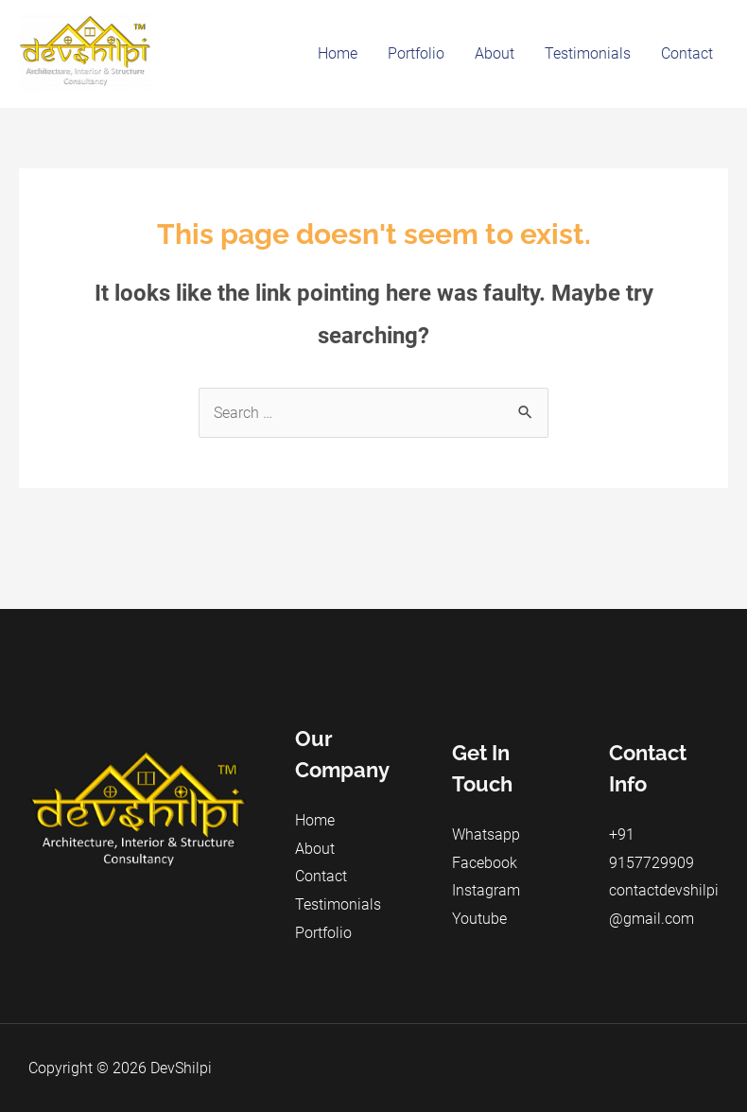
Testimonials (588, 53)
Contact (687, 53)
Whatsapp (486, 834)
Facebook (484, 863)
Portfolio (416, 53)
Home (337, 53)
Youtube (479, 919)
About (494, 53)
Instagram (486, 890)
